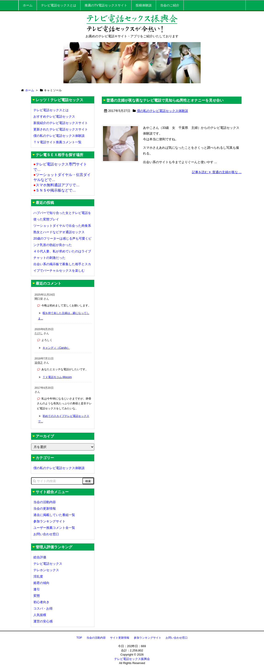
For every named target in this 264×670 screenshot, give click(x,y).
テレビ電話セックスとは (58, 5)
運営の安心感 (43, 621)
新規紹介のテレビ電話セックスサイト (60, 123)
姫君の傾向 (41, 583)
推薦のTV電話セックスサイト (106, 5)
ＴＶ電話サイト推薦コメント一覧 (57, 142)
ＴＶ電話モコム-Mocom (57, 377)
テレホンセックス (46, 570)
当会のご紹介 (169, 5)
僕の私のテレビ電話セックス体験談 (162, 111)
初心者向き (41, 602)
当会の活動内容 (44, 502)
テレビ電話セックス (47, 563)
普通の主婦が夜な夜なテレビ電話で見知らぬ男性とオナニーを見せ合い (165, 100)
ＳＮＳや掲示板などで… (54, 190)
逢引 (36, 589)
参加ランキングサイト (49, 521)
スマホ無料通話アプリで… (56, 185)
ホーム (27, 5)
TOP (79, 637)
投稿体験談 (144, 5)
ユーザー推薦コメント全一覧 (54, 528)
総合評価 (39, 557)
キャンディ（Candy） (56, 347)
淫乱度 (38, 576)
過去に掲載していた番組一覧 (54, 515)
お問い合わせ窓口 (46, 534)
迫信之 (39, 362)
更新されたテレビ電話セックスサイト (60, 129)
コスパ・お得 (43, 608)
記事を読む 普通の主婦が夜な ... (217, 178)
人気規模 (39, 615)
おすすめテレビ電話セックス (54, 116)
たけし (39, 333)
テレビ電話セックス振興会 (132, 659)
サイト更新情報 (119, 637)
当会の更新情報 (44, 508)
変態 (36, 595)
